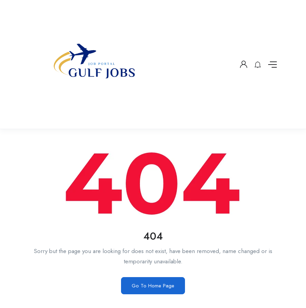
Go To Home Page (153, 285)
